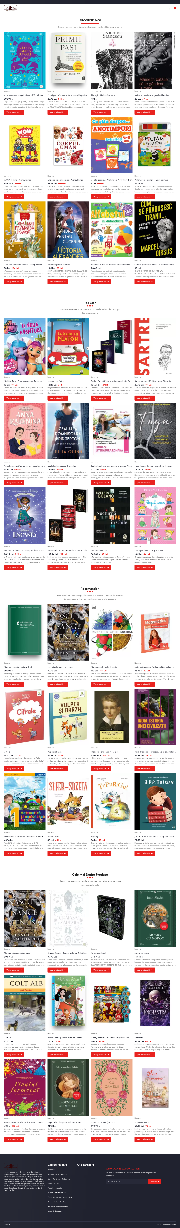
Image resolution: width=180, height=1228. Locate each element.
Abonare (155, 1181)
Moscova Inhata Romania (58, 1206)
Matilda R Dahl (53, 1183)
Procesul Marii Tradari (57, 1201)
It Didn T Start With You (57, 1192)
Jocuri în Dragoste (55, 1211)
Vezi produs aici (14, 112)
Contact (7, 1224)
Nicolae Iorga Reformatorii (58, 1174)
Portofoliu (52, 1169)
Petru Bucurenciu (55, 1188)
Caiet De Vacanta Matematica (60, 1197)
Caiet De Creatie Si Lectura (59, 1179)
